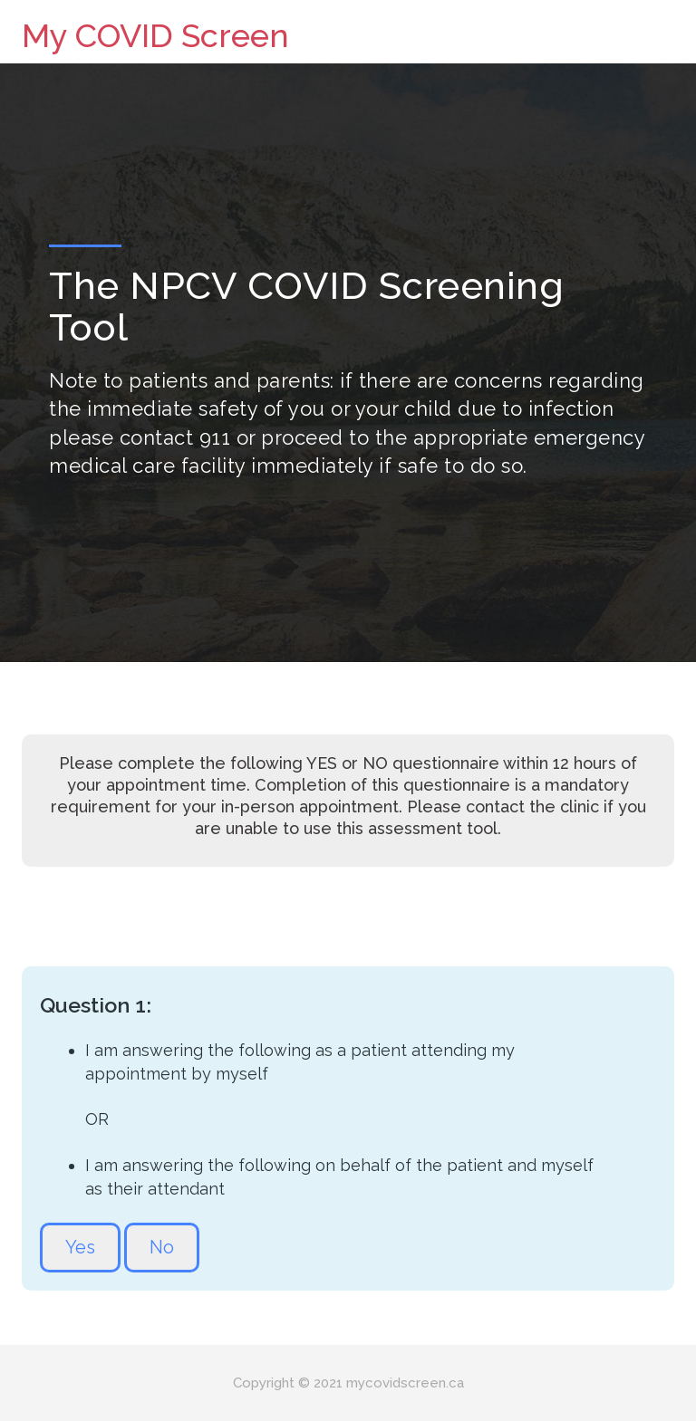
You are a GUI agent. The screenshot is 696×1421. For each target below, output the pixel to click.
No (162, 1247)
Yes (80, 1247)
